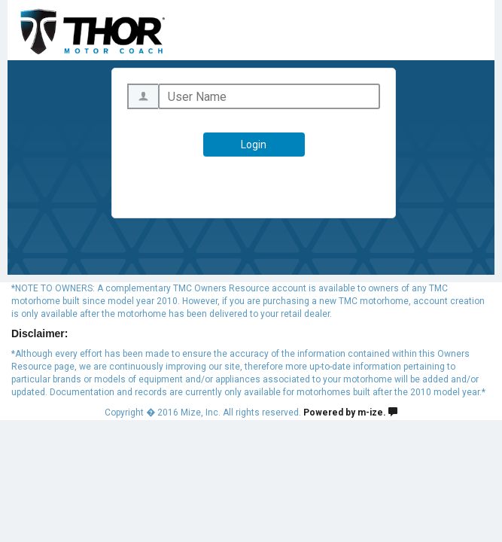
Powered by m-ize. (350, 412)
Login (253, 145)
